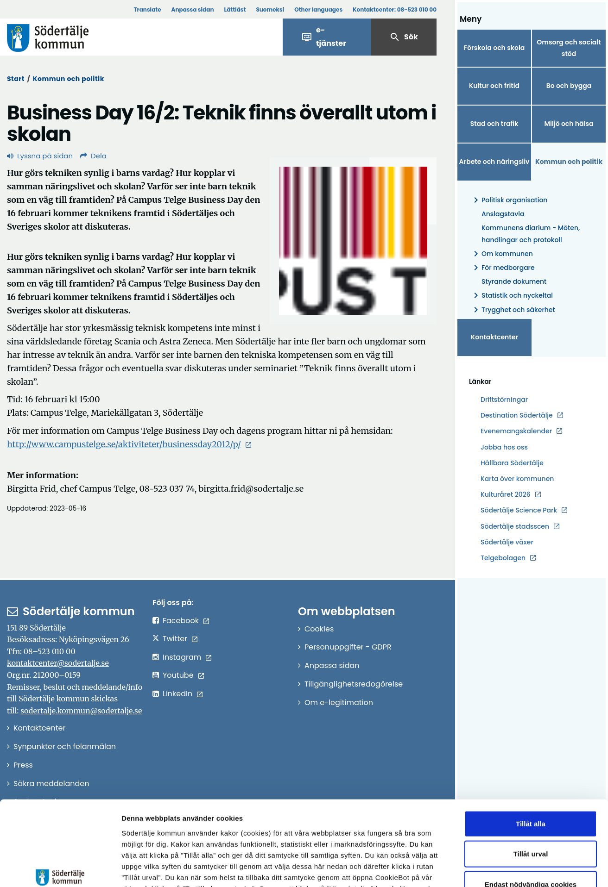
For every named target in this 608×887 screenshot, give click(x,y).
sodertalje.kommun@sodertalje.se (81, 710)
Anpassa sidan (192, 9)
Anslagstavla (502, 214)
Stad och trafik (494, 123)
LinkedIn (177, 693)
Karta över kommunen (517, 478)
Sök (403, 37)
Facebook (181, 620)
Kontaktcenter (494, 337)
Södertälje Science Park (519, 510)
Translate (147, 9)
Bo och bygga (569, 85)
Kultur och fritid (494, 85)
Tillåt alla (530, 755)
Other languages (318, 9)
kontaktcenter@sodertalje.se (58, 663)
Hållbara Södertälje (512, 463)
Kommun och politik (68, 78)
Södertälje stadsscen (515, 526)
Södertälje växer (507, 542)
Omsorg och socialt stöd (569, 47)
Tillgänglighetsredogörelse (353, 684)
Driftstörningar (504, 399)
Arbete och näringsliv (494, 161)
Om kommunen (501, 254)
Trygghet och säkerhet (512, 310)
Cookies (319, 629)
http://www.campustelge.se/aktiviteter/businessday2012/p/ (124, 444)
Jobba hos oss (504, 447)
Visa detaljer (507, 869)
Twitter (175, 638)
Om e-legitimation (338, 702)
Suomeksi (270, 9)
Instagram (182, 657)
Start (16, 78)
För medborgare (502, 268)
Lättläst (235, 9)
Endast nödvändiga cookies (530, 816)
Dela (93, 156)
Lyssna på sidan (40, 156)
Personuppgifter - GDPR (348, 647)
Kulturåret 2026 (506, 494)
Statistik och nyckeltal (511, 295)
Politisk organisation (508, 200)
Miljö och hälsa (568, 123)
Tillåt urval (530, 786)
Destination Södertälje (517, 415)
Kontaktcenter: (395, 9)
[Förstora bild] (353, 241)
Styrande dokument (513, 281)
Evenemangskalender (516, 431)
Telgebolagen (503, 558)
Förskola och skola (494, 47)
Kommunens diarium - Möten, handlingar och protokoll (530, 233)
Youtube (178, 675)
